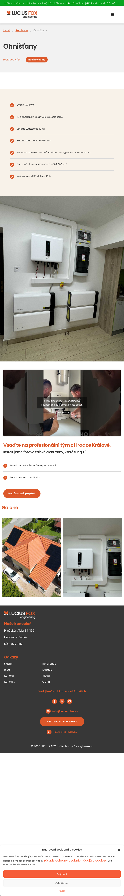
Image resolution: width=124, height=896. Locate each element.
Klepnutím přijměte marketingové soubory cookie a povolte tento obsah (62, 402)
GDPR (62, 891)
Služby (8, 664)
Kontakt (9, 682)
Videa (46, 676)
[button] (119, 849)
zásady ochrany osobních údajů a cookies (75, 860)
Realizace (22, 30)
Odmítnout (62, 883)
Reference (49, 664)
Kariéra (9, 676)
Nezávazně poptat (22, 493)
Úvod (6, 30)
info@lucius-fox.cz (65, 711)
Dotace (47, 670)
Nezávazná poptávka (62, 721)
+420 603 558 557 (65, 732)
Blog (7, 670)
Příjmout (62, 874)
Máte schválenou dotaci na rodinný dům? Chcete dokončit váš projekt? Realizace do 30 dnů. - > (62, 3)
